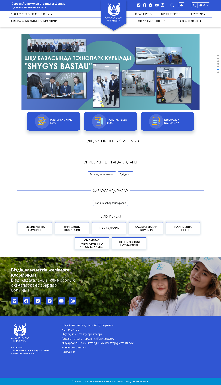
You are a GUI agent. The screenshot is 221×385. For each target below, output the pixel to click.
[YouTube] (157, 5)
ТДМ (45, 21)
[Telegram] (150, 5)
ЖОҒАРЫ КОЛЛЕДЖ (191, 21)
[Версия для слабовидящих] (181, 5)
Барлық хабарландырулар (110, 203)
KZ (203, 5)
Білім (35, 14)
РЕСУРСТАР (197, 14)
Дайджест (125, 174)
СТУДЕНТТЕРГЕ (171, 14)
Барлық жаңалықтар (102, 174)
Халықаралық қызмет (26, 21)
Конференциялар (74, 347)
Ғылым (46, 14)
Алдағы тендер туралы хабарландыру (88, 338)
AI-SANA (52, 21)
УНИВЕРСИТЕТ (20, 14)
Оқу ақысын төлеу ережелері (82, 334)
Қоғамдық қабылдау (171, 121)
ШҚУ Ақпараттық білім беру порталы (88, 325)
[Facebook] (144, 5)
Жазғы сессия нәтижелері (129, 243)
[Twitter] (138, 5)
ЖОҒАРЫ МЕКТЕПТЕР (151, 21)
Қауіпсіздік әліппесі (183, 228)
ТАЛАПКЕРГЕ (143, 14)
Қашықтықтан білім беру (146, 228)
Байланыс (68, 352)
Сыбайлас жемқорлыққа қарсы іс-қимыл (92, 243)
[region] (110, 64)
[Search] (172, 5)
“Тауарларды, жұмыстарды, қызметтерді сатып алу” (98, 343)
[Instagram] (162, 5)
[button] (218, 55)
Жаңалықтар (70, 329)
